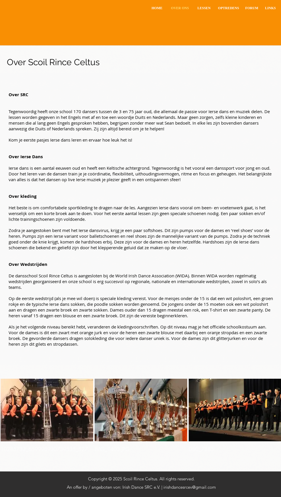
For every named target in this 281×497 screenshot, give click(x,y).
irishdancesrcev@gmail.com (189, 487)
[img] (47, 421)
